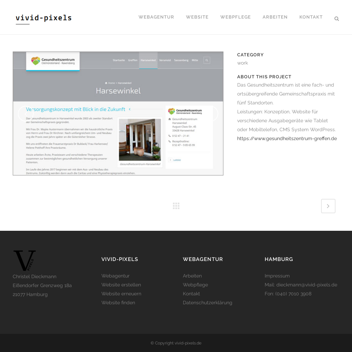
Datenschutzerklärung (207, 302)
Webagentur (115, 276)
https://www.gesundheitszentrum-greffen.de (287, 138)
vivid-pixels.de (188, 343)
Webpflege (195, 284)
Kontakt (191, 293)
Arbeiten (192, 276)
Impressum (277, 276)
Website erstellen (121, 284)
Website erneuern (121, 293)
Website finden (118, 302)
